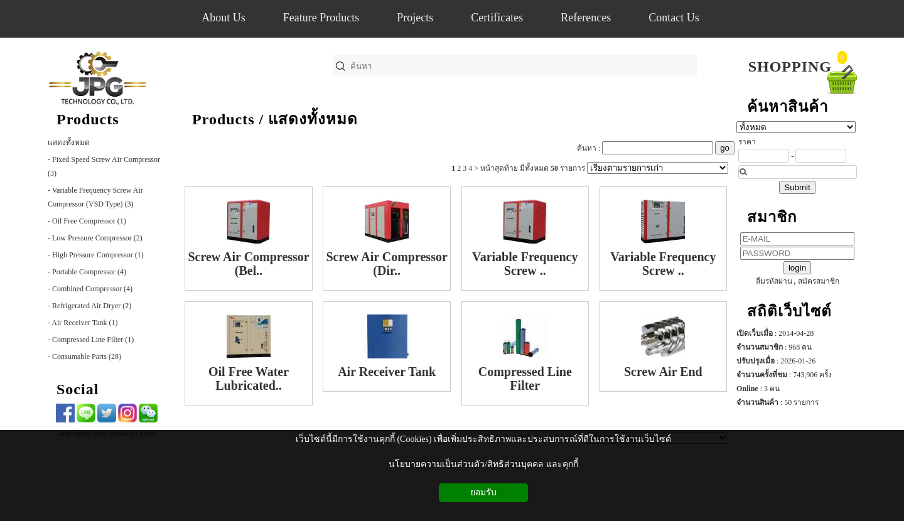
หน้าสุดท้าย (499, 168)
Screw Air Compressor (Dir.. (386, 263)
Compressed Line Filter (525, 378)
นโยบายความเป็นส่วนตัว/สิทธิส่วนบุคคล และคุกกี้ (483, 464)
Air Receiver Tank (387, 372)
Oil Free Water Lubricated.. (248, 378)
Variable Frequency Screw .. (525, 263)
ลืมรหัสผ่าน (774, 281)
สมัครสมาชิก (818, 281)
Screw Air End (663, 372)
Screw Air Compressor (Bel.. (248, 263)
